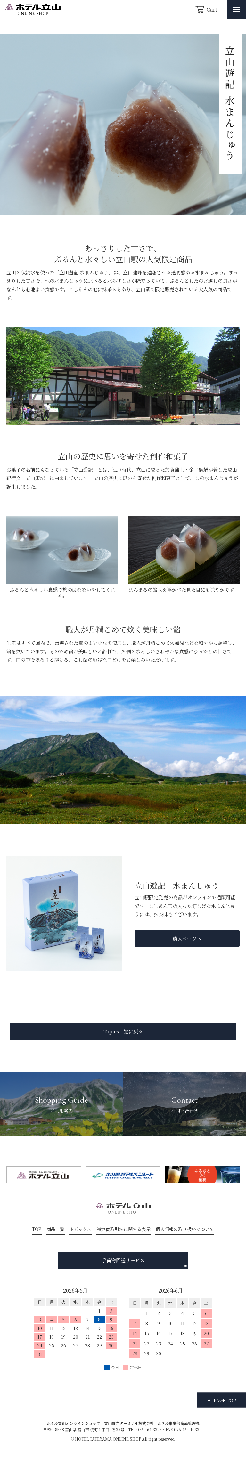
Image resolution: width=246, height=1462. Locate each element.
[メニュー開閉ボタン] (236, 9)
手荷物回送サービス (144, 1262)
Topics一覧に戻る (123, 1031)
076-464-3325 (149, 1429)
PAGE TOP (225, 1400)
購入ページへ (187, 938)
